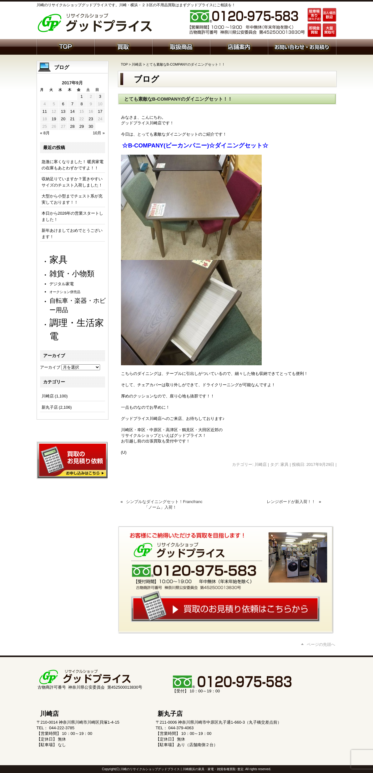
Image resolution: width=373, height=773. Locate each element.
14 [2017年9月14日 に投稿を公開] (72, 111)
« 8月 (45, 133)
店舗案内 (239, 46)
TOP (124, 64)
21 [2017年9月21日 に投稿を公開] (72, 119)
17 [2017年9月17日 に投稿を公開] (100, 111)
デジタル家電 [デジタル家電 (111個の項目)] (61, 284)
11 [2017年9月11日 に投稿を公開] (45, 111)
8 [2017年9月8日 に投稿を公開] (81, 104)
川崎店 (137, 64)
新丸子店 (50, 407)
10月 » (99, 133)
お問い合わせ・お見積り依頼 (302, 46)
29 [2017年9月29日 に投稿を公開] (81, 126)
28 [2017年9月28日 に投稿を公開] (72, 126)
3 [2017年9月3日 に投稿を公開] (100, 96)
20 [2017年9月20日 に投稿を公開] (63, 119)
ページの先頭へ (321, 644)
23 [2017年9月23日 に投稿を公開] (90, 119)
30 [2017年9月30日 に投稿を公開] (90, 126)
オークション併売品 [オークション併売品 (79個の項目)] (64, 292)
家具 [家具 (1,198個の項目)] (58, 259)
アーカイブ (50, 367)
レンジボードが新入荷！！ (291, 501)
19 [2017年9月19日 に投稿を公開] (54, 119)
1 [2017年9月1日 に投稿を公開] (81, 96)
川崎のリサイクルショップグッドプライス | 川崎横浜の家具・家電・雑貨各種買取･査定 (181, 769)
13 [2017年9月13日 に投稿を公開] (63, 111)
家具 (284, 464)
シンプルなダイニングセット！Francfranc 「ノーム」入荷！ (164, 504)
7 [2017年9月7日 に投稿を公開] (72, 104)
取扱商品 (181, 46)
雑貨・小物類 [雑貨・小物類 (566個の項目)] (71, 273)
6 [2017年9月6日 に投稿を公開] (63, 104)
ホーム (65, 46)
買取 (123, 46)
